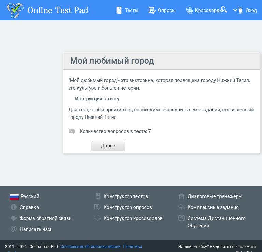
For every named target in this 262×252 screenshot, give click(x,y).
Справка (29, 207)
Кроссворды (204, 10)
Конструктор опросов (128, 207)
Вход (247, 10)
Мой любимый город (112, 61)
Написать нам (35, 229)
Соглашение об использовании (91, 246)
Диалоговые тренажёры (215, 196)
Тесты (127, 10)
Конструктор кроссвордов (133, 218)
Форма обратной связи (46, 218)
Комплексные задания (213, 207)
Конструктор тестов (126, 196)
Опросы (162, 10)
